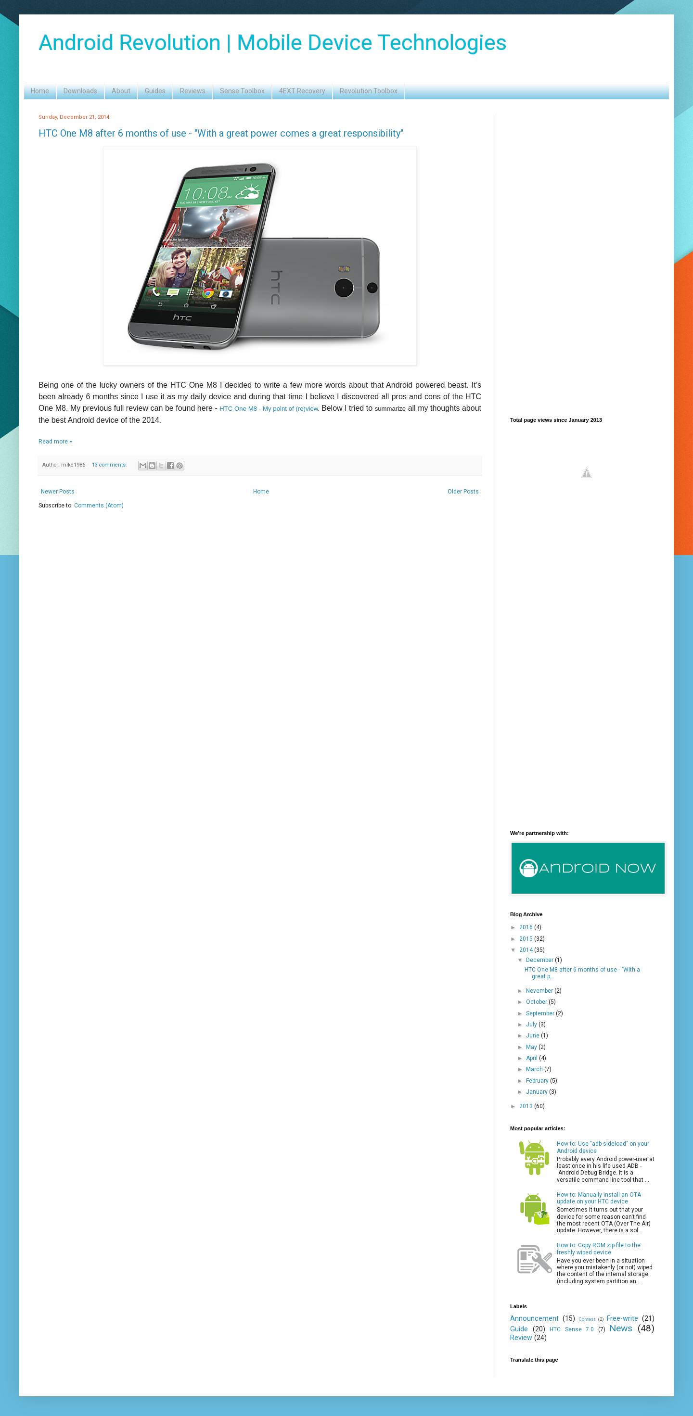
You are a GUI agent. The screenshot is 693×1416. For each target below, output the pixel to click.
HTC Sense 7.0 (572, 1329)
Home (40, 91)
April (532, 1058)
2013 (526, 1106)
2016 (526, 927)
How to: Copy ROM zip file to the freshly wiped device (599, 1248)
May (532, 1047)
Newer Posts (58, 491)
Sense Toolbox (242, 91)
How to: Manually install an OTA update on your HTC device (599, 1198)
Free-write (622, 1319)
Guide (519, 1329)
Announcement (534, 1319)
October (537, 1002)
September (541, 1013)
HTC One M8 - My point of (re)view (268, 408)
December (540, 960)
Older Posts (463, 491)
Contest (587, 1319)
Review (521, 1338)
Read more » (55, 441)
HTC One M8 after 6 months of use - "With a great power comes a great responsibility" (220, 133)
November (540, 990)
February (538, 1080)
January (537, 1091)
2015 (526, 939)
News (620, 1328)
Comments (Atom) (99, 505)
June (533, 1035)
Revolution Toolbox (369, 91)
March (535, 1069)
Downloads (80, 91)
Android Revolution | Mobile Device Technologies (272, 42)
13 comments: (110, 465)
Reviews (192, 91)
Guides (155, 91)
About (121, 91)
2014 (526, 950)
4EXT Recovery (302, 91)
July (532, 1024)
